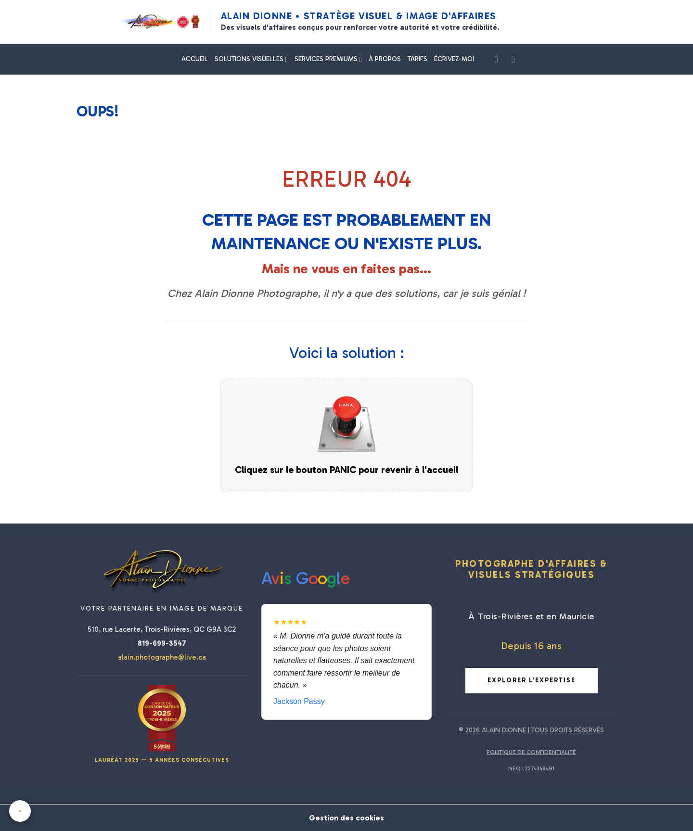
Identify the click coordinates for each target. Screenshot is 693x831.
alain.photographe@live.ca (162, 657)
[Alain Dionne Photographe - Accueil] (159, 21)
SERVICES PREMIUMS (327, 59)
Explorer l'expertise (532, 680)
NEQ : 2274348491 (531, 768)
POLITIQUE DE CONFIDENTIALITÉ (531, 752)
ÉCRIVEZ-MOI (454, 59)
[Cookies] (20, 811)
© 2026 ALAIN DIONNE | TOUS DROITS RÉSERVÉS (531, 730)
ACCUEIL (194, 59)
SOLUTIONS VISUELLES (250, 59)
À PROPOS (385, 59)
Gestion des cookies (346, 817)
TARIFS (417, 59)
